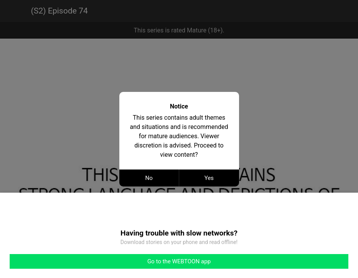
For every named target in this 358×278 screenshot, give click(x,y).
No (149, 178)
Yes (209, 178)
